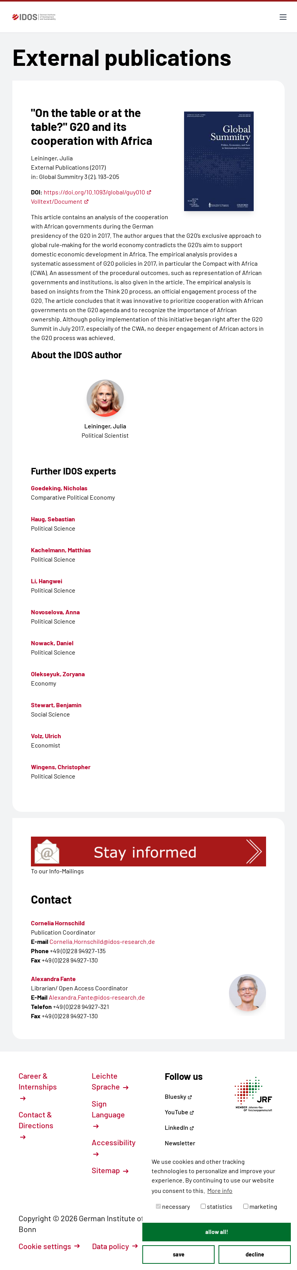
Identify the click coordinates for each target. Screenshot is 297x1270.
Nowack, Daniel (52, 642)
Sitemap (110, 1170)
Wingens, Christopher (60, 766)
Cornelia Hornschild (58, 922)
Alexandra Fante (53, 978)
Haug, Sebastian (53, 518)
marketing (260, 1206)
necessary (173, 1206)
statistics (216, 1206)
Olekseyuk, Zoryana (58, 673)
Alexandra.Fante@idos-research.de (97, 997)
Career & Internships (38, 1086)
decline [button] (255, 1254)
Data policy (115, 1246)
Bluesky (178, 1096)
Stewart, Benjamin (56, 704)
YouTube (179, 1111)
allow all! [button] (216, 1232)
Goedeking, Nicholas (59, 488)
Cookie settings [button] (49, 1246)
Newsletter (180, 1142)
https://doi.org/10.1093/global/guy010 (98, 192)
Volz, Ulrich (46, 735)
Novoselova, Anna (55, 611)
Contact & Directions (36, 1125)
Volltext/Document (60, 201)
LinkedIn (179, 1127)
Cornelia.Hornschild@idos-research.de (102, 941)
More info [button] (219, 1190)
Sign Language (108, 1114)
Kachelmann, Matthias (61, 549)
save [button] (178, 1254)
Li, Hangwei (46, 580)
